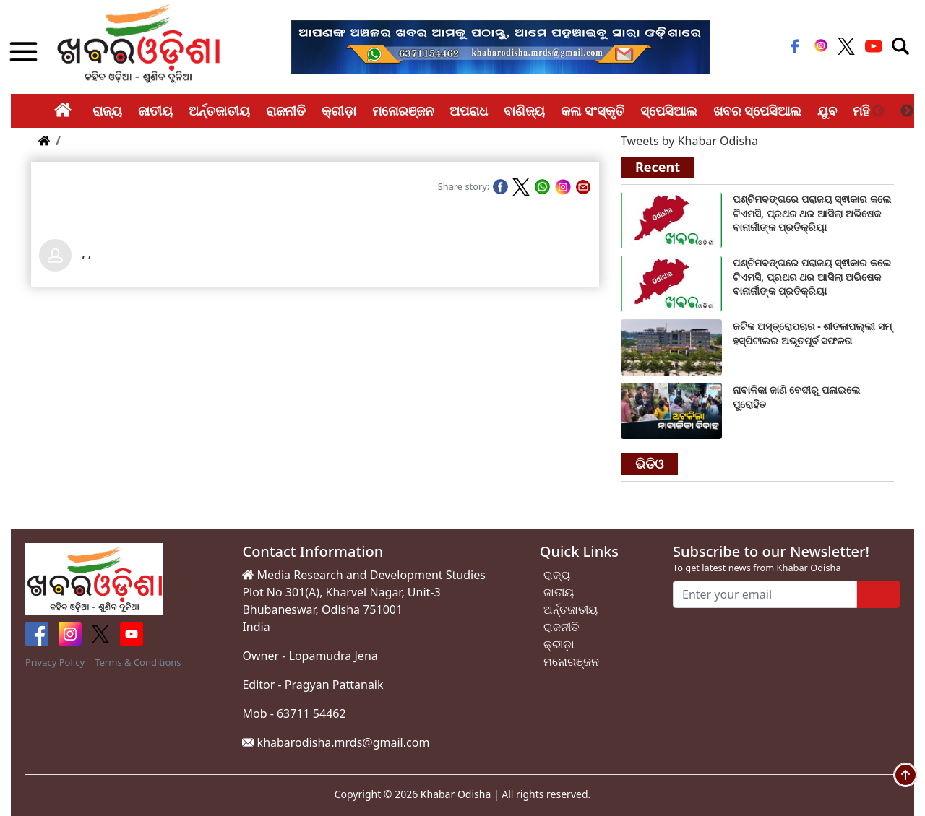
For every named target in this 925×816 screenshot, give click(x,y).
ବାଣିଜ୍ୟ (524, 110)
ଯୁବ (827, 110)
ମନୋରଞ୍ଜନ (403, 110)
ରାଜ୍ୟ (107, 110)
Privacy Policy (55, 662)
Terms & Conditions (138, 662)
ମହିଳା (867, 110)
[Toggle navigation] (900, 46)
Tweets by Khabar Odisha (689, 141)
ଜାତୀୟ (155, 110)
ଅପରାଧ (468, 110)
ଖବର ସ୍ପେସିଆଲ (757, 110)
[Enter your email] (765, 594)
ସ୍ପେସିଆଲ (668, 110)
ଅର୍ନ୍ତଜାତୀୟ (219, 110)
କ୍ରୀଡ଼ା (339, 110)
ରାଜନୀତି (286, 110)
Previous (878, 111)
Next (907, 111)
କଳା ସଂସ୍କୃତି (592, 110)
